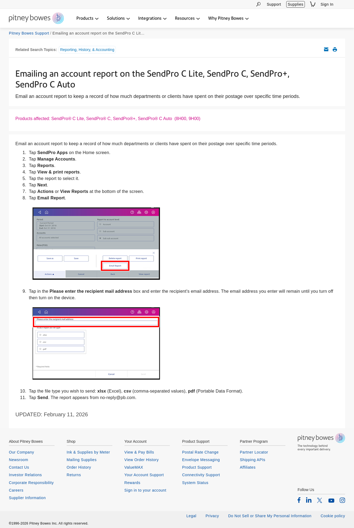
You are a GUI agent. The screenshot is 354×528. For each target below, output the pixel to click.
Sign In (327, 4)
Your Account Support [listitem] (144, 475)
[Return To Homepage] (36, 19)
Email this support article (326, 49)
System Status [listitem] (195, 483)
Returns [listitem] (74, 475)
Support (274, 4)
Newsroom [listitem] (18, 460)
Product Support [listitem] (197, 467)
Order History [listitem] (79, 467)
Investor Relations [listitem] (25, 475)
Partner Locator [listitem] (254, 452)
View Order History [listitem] (141, 460)
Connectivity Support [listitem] (201, 475)
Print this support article (335, 49)
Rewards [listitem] (132, 483)
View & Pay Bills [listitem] (139, 452)
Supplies (295, 4)
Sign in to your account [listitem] (145, 490)
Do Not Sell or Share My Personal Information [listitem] (270, 516)
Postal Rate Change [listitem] (200, 452)
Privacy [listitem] (212, 516)
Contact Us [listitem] (19, 467)
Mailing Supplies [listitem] (82, 460)
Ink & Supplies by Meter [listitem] (88, 452)
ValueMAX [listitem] (133, 467)
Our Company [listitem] (21, 452)
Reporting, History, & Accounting (87, 49)
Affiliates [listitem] (247, 467)
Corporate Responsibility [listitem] (31, 483)
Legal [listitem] (191, 516)
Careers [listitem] (16, 490)
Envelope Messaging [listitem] (201, 460)
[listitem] (299, 500)
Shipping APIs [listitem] (252, 460)
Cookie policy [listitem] (333, 516)
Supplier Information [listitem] (27, 498)
